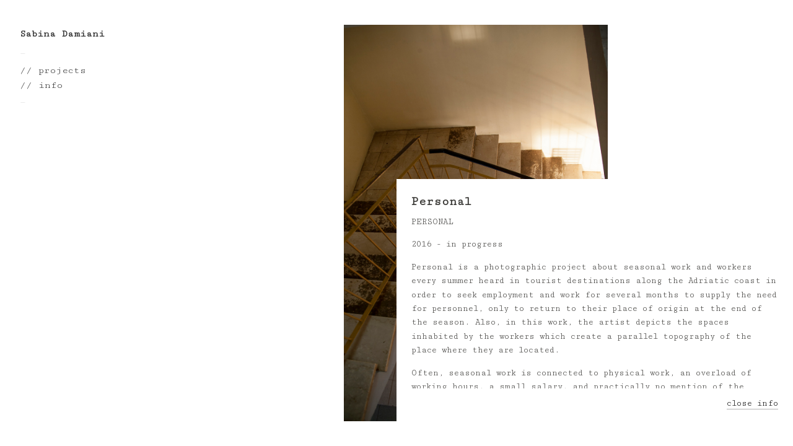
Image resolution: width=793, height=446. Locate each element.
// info (41, 85)
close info (752, 403)
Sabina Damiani (62, 33)
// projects (53, 70)
